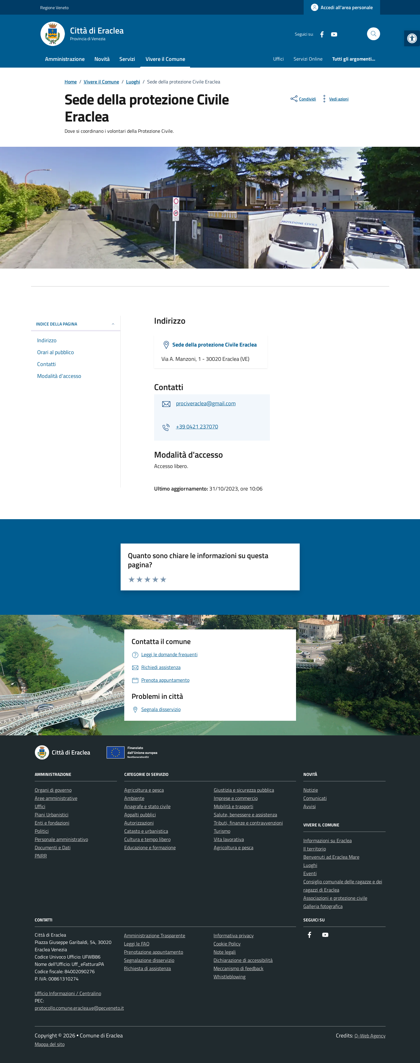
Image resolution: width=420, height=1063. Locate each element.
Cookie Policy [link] (227, 943)
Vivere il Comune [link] (165, 59)
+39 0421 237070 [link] (197, 426)
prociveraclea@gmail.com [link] (206, 403)
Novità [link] (102, 59)
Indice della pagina (75, 324)
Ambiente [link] (134, 798)
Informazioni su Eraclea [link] (327, 840)
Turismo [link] (222, 831)
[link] (412, 38)
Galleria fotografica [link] (323, 906)
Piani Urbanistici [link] (52, 814)
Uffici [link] (278, 58)
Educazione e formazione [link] (150, 847)
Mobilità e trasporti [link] (233, 806)
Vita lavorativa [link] (229, 839)
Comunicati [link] (315, 798)
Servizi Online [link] (308, 58)
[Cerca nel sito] (373, 33)
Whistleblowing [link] (229, 976)
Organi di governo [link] (53, 790)
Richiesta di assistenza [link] (147, 968)
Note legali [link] (225, 952)
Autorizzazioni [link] (139, 822)
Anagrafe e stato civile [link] (147, 806)
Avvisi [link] (309, 806)
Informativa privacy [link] (234, 935)
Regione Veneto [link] (54, 7)
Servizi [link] (127, 59)
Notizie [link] (310, 790)
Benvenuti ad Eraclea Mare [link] (331, 857)
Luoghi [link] (310, 865)
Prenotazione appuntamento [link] (153, 952)
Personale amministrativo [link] (61, 839)
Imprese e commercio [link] (236, 798)
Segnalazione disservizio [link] (149, 960)
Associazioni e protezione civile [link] (335, 898)
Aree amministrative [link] (56, 798)
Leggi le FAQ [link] (137, 943)
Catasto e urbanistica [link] (146, 831)
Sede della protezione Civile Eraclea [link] (214, 344)
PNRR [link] (41, 855)
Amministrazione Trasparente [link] (154, 935)
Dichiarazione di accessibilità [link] (243, 960)
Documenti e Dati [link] (53, 847)
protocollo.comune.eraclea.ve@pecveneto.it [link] (79, 1008)
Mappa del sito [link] (50, 1044)
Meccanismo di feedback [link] (238, 968)
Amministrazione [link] (65, 59)
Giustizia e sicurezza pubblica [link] (244, 790)
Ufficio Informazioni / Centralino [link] (68, 993)
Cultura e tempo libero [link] (147, 839)
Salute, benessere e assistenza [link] (245, 814)
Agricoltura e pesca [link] (144, 790)
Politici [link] (42, 831)
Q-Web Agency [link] (370, 1035)
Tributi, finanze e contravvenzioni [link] (248, 822)
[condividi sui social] (302, 99)
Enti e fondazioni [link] (52, 822)
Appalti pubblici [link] (140, 814)
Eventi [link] (310, 873)
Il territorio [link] (314, 848)
